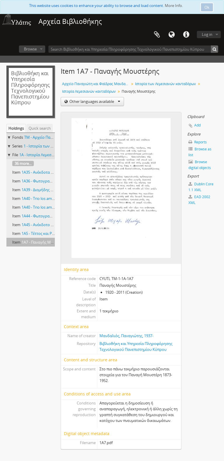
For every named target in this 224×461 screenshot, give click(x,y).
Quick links (186, 34)
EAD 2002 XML (199, 199)
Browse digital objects (199, 164)
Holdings (16, 128)
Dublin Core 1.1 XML (201, 187)
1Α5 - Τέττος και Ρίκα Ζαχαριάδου (51, 233)
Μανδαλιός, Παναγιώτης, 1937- (126, 335)
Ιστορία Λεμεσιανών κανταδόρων (89, 91)
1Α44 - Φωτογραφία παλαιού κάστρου (55, 216)
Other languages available (94, 101)
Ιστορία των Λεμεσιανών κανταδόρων (165, 83)
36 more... (23, 163)
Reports (197, 142)
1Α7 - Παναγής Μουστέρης (45, 242)
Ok (206, 7)
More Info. (174, 5)
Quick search (40, 128)
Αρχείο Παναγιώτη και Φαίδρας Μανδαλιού (96, 83)
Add (197, 125)
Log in (207, 34)
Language (171, 34)
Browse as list (199, 152)
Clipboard (157, 34)
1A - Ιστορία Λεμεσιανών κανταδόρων (52, 154)
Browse (30, 49)
